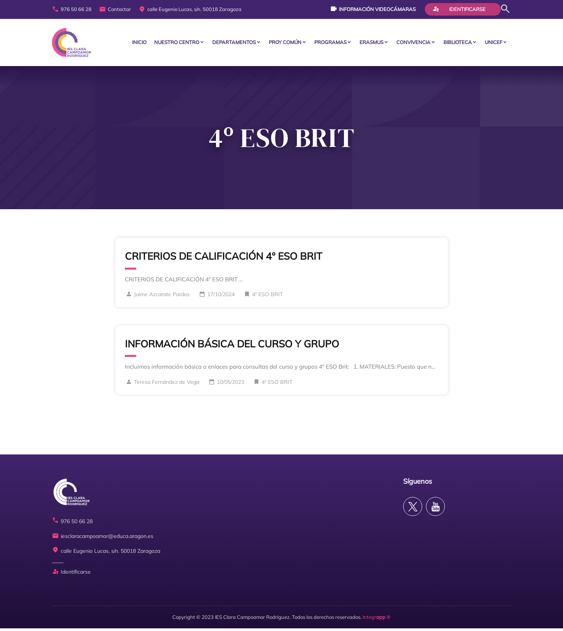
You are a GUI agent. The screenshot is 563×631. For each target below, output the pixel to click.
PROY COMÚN (285, 44)
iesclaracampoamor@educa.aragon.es (102, 539)
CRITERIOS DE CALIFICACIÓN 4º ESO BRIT (223, 258)
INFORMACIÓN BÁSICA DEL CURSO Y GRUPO (232, 346)
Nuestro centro (176, 44)
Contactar (115, 9)
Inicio (139, 44)
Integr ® (377, 620)
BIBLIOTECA (457, 44)
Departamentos (234, 44)
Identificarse (459, 9)
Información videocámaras (373, 9)
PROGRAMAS (330, 44)
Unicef (493, 44)
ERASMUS (371, 44)
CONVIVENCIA (413, 44)
